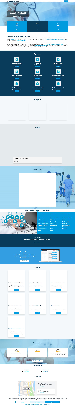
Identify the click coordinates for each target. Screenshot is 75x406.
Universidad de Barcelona (21, 40)
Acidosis (63, 219)
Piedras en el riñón (53, 225)
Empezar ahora (24, 260)
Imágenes (39, 1)
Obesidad (39, 230)
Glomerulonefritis (53, 221)
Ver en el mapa (26, 388)
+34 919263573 (42, 386)
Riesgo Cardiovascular (42, 215)
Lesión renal (64, 223)
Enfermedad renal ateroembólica (43, 221)
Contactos (61, 1)
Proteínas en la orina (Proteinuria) (66, 226)
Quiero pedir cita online (37, 242)
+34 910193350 (42, 392)
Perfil (28, 1)
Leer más (16, 66)
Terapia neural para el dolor (55, 217)
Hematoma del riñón (65, 221)
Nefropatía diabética (53, 215)
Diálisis (51, 228)
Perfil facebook (26, 370)
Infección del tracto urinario (42, 225)
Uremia (51, 230)
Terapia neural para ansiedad (67, 215)
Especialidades (33, 1)
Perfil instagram (46, 370)
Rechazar (22, 402)
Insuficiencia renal (41, 219)
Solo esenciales (37, 402)
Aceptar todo (52, 402)
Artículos (49, 1)
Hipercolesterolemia (53, 223)
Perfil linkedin (26, 371)
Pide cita (66, 1)
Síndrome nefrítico (53, 219)
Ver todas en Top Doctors (37, 360)
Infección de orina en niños (42, 228)
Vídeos (44, 1)
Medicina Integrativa (41, 217)
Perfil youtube (45, 371)
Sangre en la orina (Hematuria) (43, 223)
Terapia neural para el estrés (67, 217)
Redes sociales (55, 1)
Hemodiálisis (64, 228)
